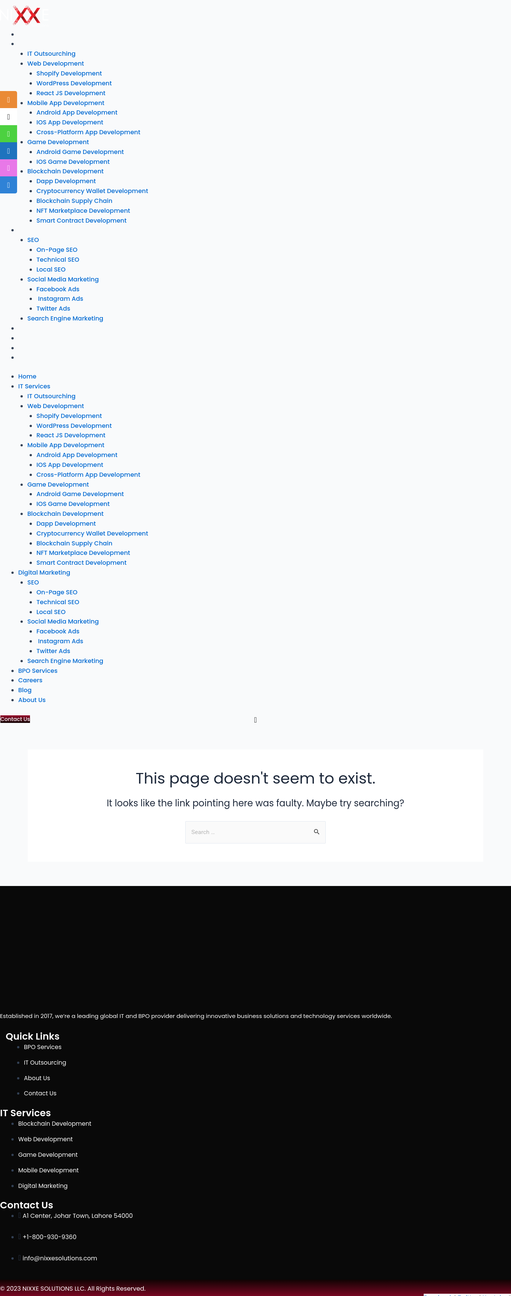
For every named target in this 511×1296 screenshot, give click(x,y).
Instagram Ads (59, 296)
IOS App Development (69, 121)
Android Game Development (80, 150)
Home (26, 34)
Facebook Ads (57, 286)
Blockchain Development (65, 170)
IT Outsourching (51, 53)
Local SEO (51, 267)
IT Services (33, 44)
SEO (33, 238)
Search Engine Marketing (65, 315)
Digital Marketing (42, 228)
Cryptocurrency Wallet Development (92, 189)
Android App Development (76, 111)
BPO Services (36, 325)
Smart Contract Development (81, 218)
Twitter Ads (53, 306)
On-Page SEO (56, 247)
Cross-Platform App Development (88, 131)
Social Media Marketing (63, 276)
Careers (29, 335)
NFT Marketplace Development (83, 208)
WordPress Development (74, 83)
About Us (31, 354)
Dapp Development (66, 180)
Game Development (58, 141)
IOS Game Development (73, 160)
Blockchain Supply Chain (74, 199)
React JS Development (71, 92)
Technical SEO (57, 257)
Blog (24, 345)
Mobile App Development (65, 102)
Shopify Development (69, 73)
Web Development (55, 63)
